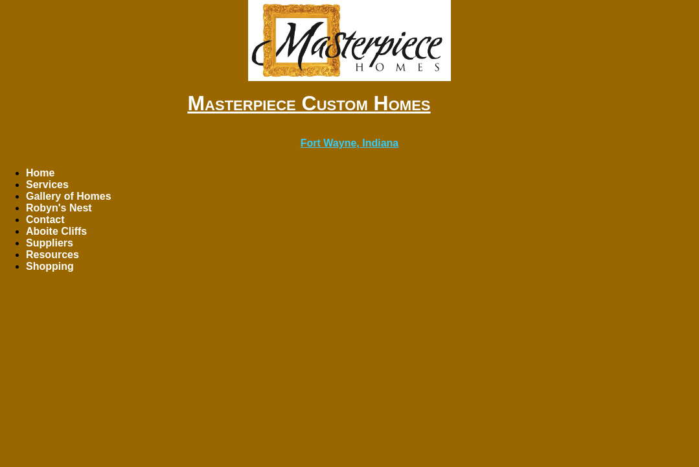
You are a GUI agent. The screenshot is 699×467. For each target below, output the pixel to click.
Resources (52, 254)
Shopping (50, 266)
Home (40, 172)
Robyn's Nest (59, 207)
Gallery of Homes (68, 196)
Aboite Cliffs (56, 231)
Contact (45, 219)
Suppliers (49, 242)
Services (47, 184)
